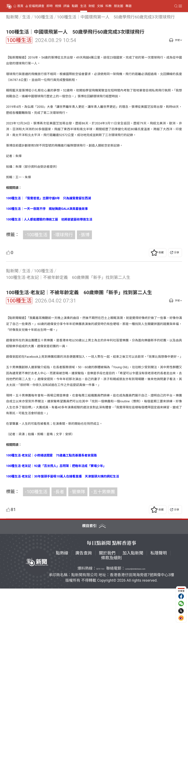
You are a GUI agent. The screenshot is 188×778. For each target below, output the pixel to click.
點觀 (75, 6)
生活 (83, 6)
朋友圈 (118, 6)
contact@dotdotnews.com (135, 758)
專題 (128, 6)
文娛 (100, 6)
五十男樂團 (104, 681)
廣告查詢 (83, 742)
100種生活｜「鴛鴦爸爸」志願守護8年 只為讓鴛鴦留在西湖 (48, 293)
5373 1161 (100, 758)
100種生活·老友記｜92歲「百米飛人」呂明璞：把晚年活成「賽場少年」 (56, 655)
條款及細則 (111, 747)
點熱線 (62, 742)
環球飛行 (64, 329)
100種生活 (19, 40)
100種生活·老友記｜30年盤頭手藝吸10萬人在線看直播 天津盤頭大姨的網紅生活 (62, 666)
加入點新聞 (133, 742)
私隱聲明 (158, 742)
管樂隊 (78, 681)
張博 (85, 329)
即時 (49, 6)
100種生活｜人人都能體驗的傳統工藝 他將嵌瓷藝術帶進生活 (49, 314)
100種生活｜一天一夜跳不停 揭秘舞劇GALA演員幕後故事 (47, 303)
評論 (66, 6)
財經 (92, 6)
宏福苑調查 (36, 6)
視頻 (58, 6)
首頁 (20, 6)
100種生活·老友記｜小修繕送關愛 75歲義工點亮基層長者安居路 (51, 645)
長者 (59, 681)
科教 (108, 6)
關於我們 (107, 742)
